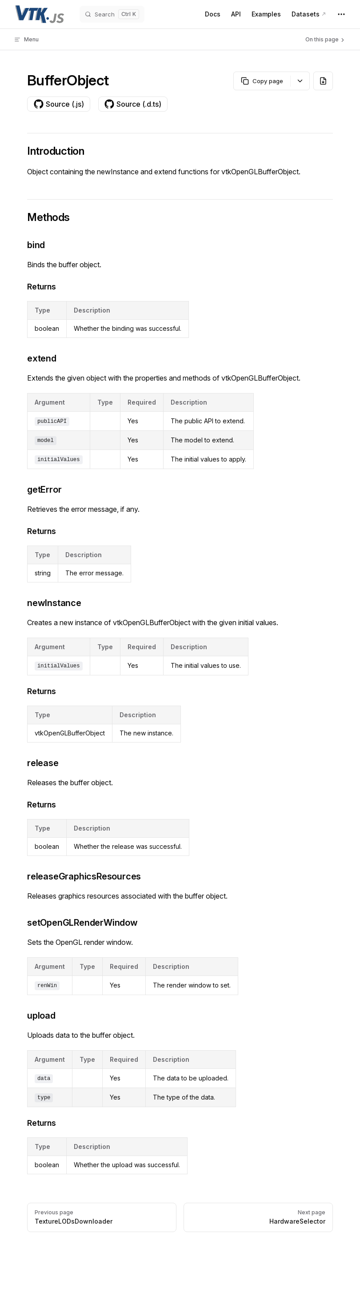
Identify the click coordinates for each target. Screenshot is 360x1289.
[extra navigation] (341, 14)
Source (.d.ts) (132, 104)
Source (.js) (58, 104)
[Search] (112, 14)
